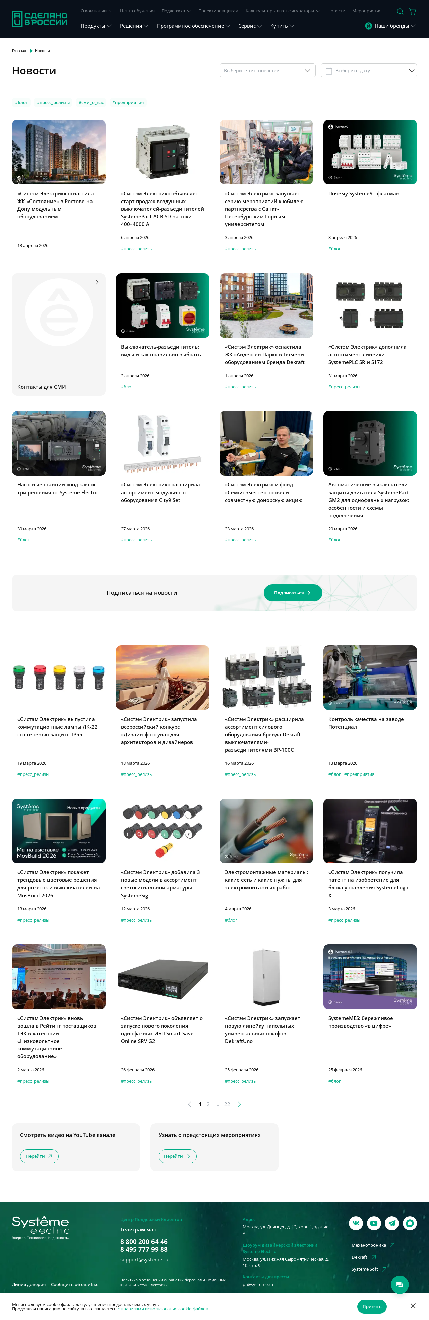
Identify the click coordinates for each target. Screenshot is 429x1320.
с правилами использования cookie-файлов (163, 1309)
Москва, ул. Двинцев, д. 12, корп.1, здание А (285, 1230)
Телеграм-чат (138, 1229)
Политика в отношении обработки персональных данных (173, 1279)
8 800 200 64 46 (144, 1242)
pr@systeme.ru (258, 1284)
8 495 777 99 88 (144, 1249)
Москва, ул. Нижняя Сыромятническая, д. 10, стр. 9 (286, 1262)
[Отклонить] (413, 1306)
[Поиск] (400, 11)
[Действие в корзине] (413, 11)
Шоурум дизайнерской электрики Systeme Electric (280, 1248)
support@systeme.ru (144, 1259)
